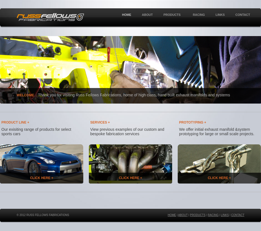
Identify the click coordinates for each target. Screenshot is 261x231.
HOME (126, 14)
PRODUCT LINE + (15, 122)
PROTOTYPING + (192, 122)
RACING (199, 14)
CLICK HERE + (41, 178)
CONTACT (242, 14)
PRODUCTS (171, 15)
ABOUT (147, 14)
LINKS (220, 14)
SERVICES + (100, 122)
